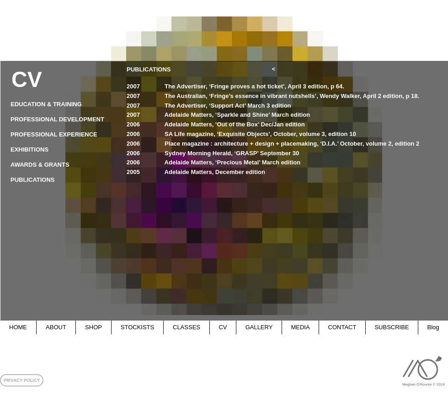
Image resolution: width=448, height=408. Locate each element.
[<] (274, 69)
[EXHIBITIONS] (58, 150)
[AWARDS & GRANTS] (58, 165)
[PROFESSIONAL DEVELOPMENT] (59, 119)
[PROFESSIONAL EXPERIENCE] (58, 134)
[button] (21, 380)
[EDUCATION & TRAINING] (58, 104)
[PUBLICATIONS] (58, 180)
